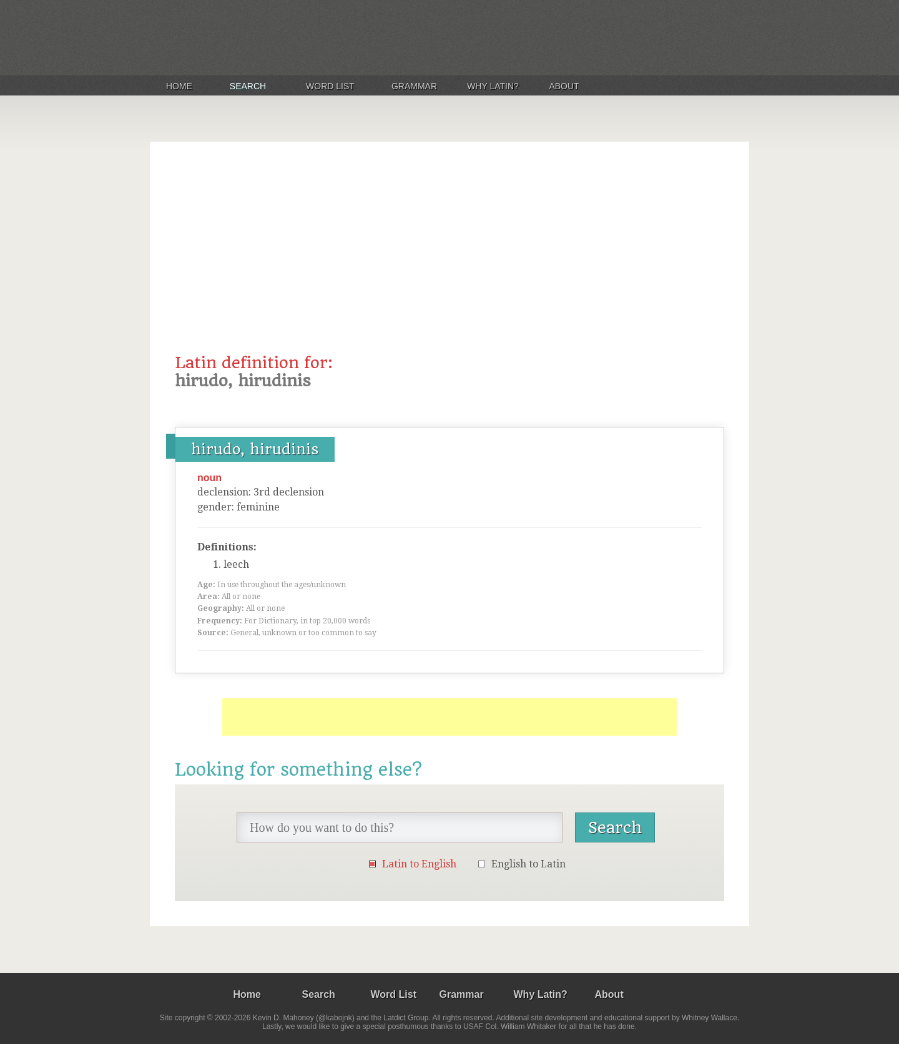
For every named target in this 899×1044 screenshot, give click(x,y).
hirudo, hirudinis (255, 449)
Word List (330, 86)
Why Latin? (493, 86)
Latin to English (419, 864)
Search (248, 86)
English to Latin (528, 864)
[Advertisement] (449, 260)
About (564, 86)
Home (179, 86)
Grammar (414, 86)
